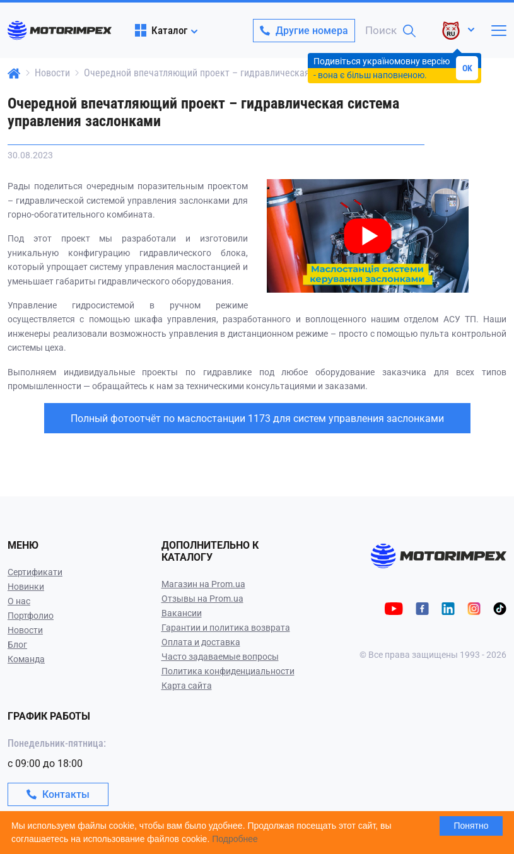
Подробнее (235, 839)
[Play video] (268, 188)
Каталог (161, 30)
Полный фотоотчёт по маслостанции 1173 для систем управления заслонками (257, 418)
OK (467, 68)
